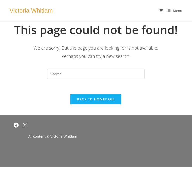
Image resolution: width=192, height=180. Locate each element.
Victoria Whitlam (31, 10)
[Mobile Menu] (173, 10)
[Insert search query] (96, 74)
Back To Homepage (96, 99)
